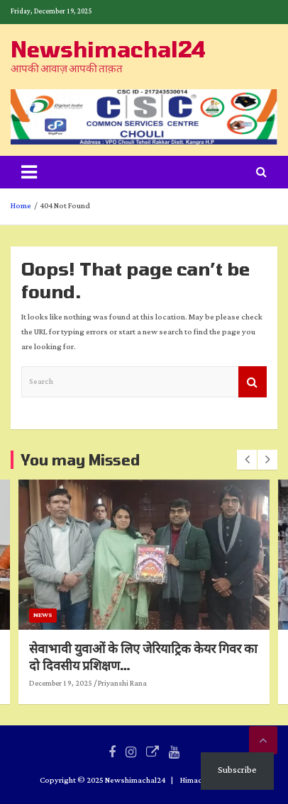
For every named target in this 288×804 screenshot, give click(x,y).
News (125, 615)
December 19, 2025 (143, 683)
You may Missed (80, 459)
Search (252, 382)
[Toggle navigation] (29, 172)
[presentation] (247, 460)
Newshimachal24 (108, 49)
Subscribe (237, 770)
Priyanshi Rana (204, 683)
